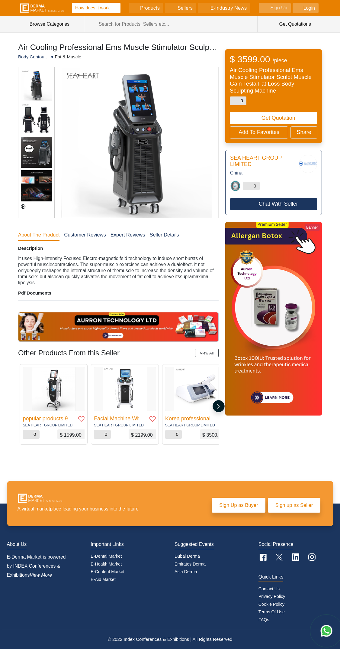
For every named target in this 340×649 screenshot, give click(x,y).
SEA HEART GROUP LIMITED (47, 425)
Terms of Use (271, 611)
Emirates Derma (190, 564)
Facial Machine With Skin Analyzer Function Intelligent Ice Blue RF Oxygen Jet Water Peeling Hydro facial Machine (116, 419)
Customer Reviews (85, 234)
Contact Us (269, 588)
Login (309, 8)
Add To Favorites (259, 132)
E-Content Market (107, 571)
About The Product (38, 234)
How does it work (92, 7)
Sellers (185, 8)
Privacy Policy (271, 596)
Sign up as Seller (294, 505)
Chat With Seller (278, 204)
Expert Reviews (128, 234)
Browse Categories (52, 24)
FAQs (263, 619)
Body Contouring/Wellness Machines (33, 57)
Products (150, 8)
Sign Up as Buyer (238, 505)
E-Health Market (106, 564)
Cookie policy (271, 604)
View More (41, 575)
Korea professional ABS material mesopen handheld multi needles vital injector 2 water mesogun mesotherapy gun (187, 419)
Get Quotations (294, 24)
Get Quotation (278, 118)
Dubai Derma (187, 556)
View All (207, 353)
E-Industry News (228, 8)
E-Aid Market (103, 579)
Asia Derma (186, 571)
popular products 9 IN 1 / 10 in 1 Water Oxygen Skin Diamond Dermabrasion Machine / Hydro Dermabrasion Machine (45, 419)
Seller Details (164, 234)
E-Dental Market (106, 556)
